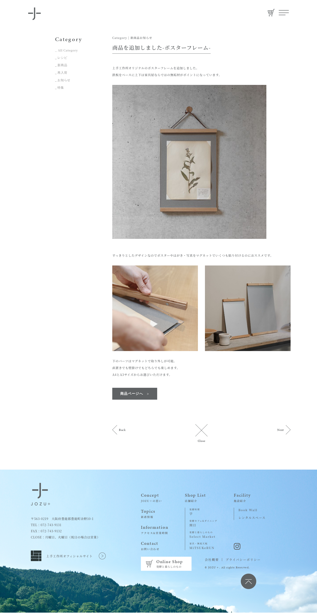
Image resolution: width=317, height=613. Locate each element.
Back (122, 430)
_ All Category (66, 50)
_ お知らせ (62, 80)
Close (201, 441)
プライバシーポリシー (243, 560)
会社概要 (212, 560)
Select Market (203, 535)
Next (280, 430)
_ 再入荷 (61, 72)
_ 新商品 (61, 65)
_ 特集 (59, 87)
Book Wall (248, 510)
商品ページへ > (135, 393)
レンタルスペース (252, 518)
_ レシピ (61, 57)
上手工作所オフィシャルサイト (69, 555)
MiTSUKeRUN (203, 546)
